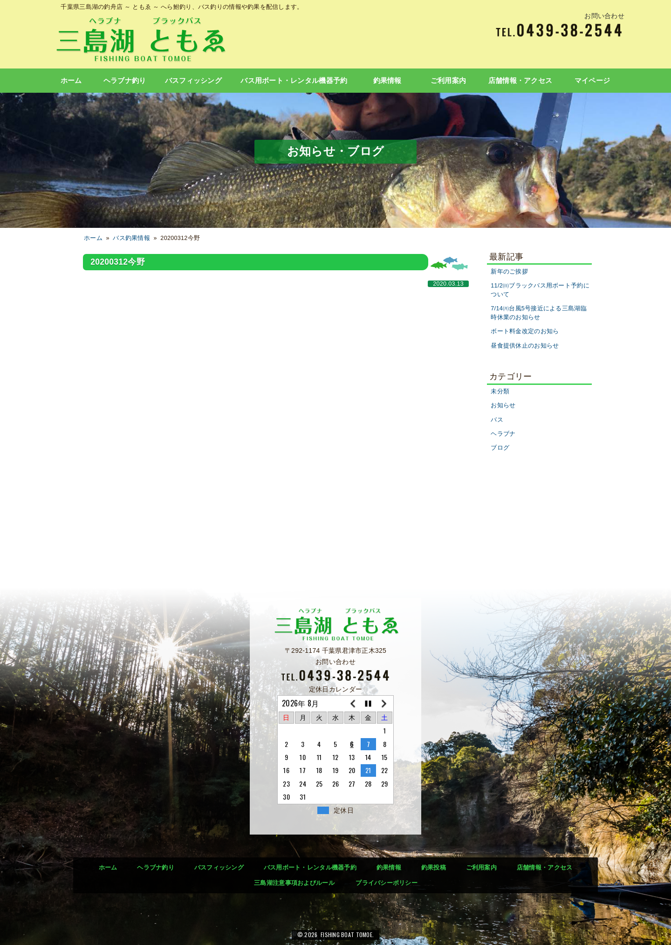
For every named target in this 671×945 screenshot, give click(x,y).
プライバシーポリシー (387, 882)
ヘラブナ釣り (124, 80)
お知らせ (503, 405)
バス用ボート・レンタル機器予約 (293, 80)
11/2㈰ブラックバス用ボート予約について (540, 290)
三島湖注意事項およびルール (294, 882)
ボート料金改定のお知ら (525, 331)
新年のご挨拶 (509, 271)
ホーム (71, 80)
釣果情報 (387, 80)
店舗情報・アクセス (520, 80)
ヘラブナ (503, 434)
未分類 (500, 391)
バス (497, 420)
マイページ (592, 80)
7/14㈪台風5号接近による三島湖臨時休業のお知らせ (539, 313)
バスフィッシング (193, 80)
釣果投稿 (433, 867)
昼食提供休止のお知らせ (525, 345)
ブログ (500, 448)
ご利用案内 (448, 80)
